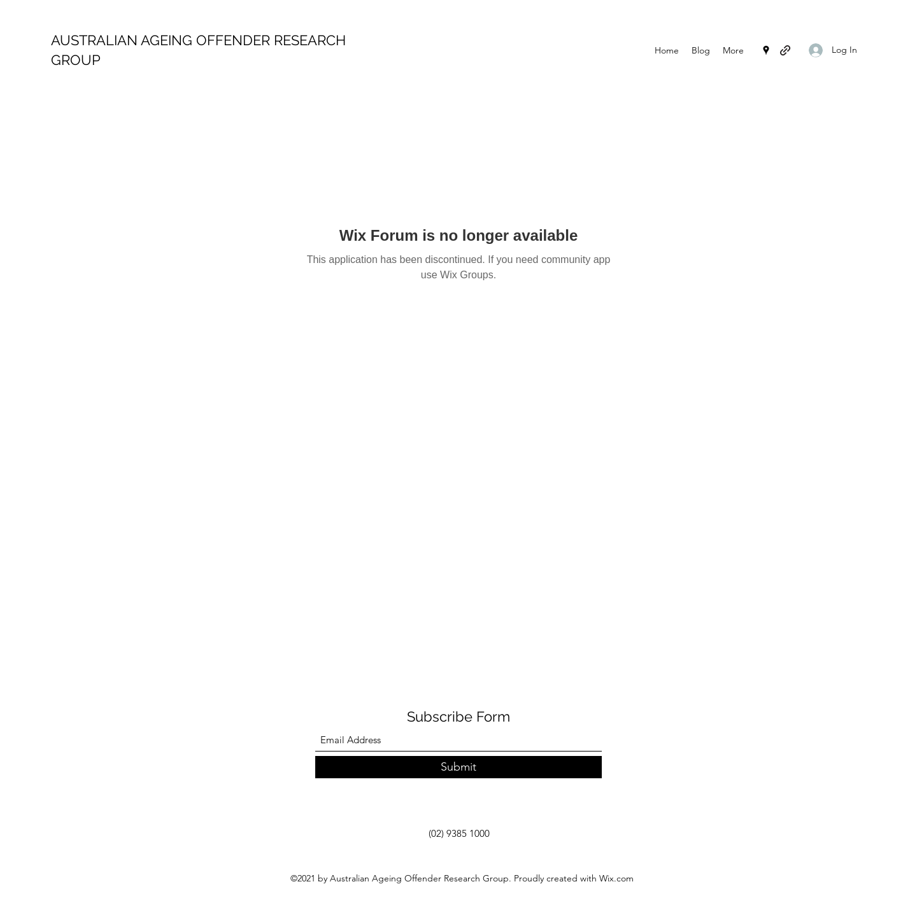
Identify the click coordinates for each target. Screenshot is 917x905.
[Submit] (458, 767)
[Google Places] (766, 50)
